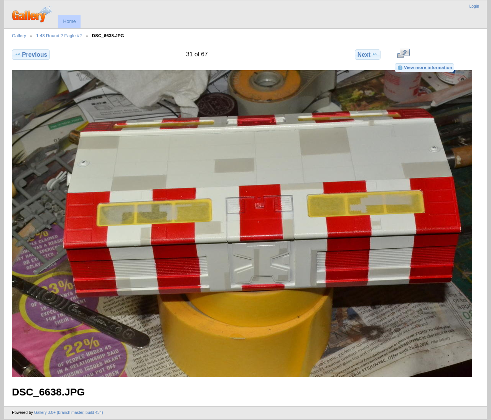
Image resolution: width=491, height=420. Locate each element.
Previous (31, 54)
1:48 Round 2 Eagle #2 (59, 35)
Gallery (19, 35)
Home (69, 21)
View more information (424, 68)
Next (368, 54)
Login (474, 6)
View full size (403, 53)
